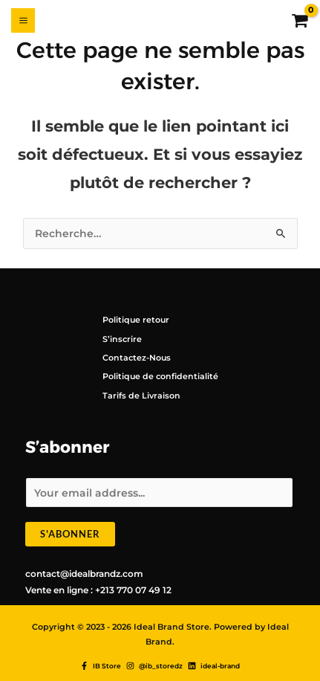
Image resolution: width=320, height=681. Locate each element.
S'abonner (70, 534)
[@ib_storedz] (154, 666)
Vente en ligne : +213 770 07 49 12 (98, 590)
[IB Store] (100, 666)
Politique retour (135, 319)
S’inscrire (122, 339)
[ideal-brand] (214, 666)
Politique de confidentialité (160, 376)
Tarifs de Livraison (141, 395)
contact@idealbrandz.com (84, 573)
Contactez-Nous (136, 357)
